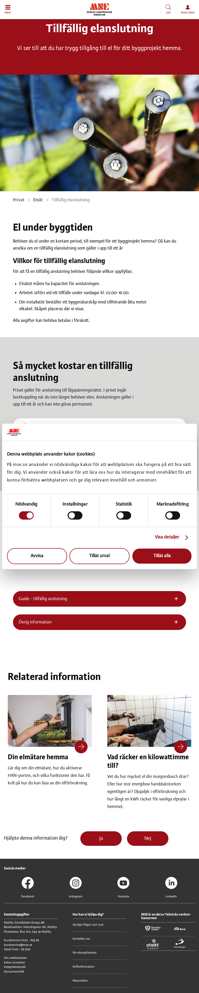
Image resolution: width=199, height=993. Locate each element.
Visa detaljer (167, 537)
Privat (18, 200)
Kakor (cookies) (14, 962)
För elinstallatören (85, 952)
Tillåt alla (162, 556)
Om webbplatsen (15, 958)
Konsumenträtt (14, 971)
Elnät (38, 200)
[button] (8, 9)
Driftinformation (84, 966)
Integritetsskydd (15, 967)
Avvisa (37, 556)
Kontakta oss (81, 938)
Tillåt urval (99, 556)
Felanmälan (80, 980)
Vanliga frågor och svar (88, 924)
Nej (147, 838)
